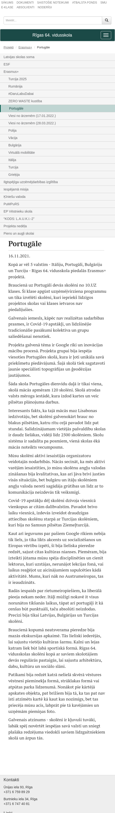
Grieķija (14, 175)
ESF (7, 64)
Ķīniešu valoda (15, 197)
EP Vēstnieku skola (18, 211)
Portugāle (16, 108)
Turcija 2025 (17, 79)
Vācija (12, 138)
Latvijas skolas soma (19, 57)
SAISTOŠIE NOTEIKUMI (53, 2)
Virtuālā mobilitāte (21, 152)
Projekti (9, 47)
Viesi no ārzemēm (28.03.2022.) (32, 123)
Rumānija (15, 86)
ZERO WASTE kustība (25, 101)
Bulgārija (14, 145)
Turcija (13, 167)
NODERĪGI (45, 7)
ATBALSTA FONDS (84, 2)
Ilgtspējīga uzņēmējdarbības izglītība (31, 182)
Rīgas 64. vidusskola (52, 35)
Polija (12, 130)
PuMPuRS (11, 204)
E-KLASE (7, 7)
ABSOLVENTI (25, 7)
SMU (103, 2)
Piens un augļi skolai (19, 233)
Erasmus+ (25, 47)
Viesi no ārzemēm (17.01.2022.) (32, 116)
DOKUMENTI (25, 2)
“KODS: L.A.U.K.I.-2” (19, 219)
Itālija (12, 160)
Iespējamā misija (16, 189)
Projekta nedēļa (15, 226)
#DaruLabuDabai (21, 94)
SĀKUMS (7, 2)
